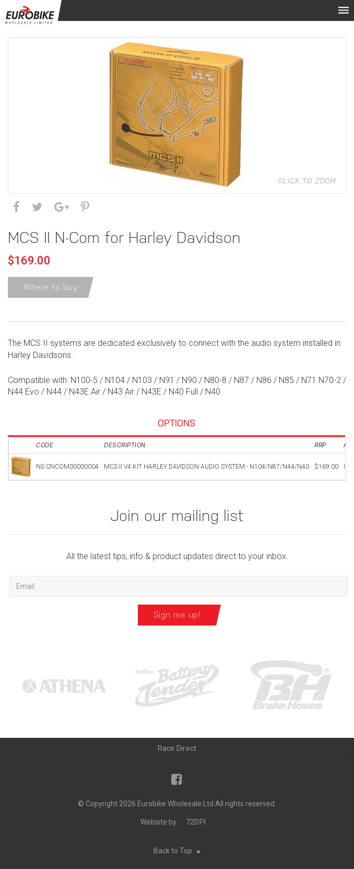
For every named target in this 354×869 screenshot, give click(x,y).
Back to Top (177, 851)
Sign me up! (177, 615)
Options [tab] (176, 423)
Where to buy (50, 287)
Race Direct (177, 748)
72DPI (196, 822)
